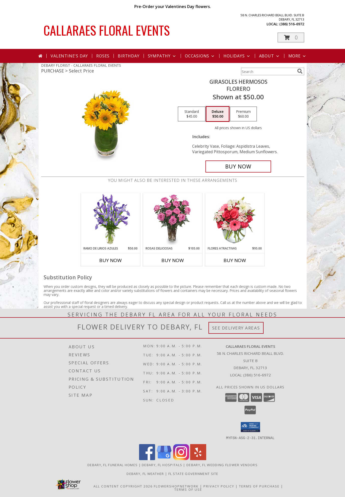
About (269, 56)
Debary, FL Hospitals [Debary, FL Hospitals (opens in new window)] (162, 464)
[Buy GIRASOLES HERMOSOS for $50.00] (238, 166)
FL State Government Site (193, 473)
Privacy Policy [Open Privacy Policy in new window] (218, 486)
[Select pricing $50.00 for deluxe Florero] (217, 114)
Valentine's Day (69, 56)
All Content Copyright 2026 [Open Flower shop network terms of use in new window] (123, 486)
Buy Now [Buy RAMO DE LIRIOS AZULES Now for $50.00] (110, 260)
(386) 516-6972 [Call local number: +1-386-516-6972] (291, 24)
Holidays (237, 56)
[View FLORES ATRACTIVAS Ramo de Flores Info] (235, 219)
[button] (291, 37)
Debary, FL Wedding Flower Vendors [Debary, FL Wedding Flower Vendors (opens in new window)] (222, 464)
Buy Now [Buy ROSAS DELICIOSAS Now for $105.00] (172, 260)
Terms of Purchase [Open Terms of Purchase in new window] (259, 486)
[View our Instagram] (181, 458)
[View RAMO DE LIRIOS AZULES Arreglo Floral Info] (110, 219)
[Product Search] (268, 71)
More (297, 56)
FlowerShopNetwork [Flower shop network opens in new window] (176, 486)
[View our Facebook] (147, 458)
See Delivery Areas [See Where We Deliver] (236, 328)
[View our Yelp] (198, 458)
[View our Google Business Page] (164, 458)
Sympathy (162, 56)
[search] (300, 71)
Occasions (200, 56)
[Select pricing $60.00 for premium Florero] (243, 114)
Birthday (128, 56)
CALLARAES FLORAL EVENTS (107, 30)
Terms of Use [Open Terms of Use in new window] (188, 489)
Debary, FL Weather (145, 473)
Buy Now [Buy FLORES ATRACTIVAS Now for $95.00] (234, 260)
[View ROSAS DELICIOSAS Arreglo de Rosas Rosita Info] (172, 219)
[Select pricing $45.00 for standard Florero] (191, 114)
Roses (102, 56)
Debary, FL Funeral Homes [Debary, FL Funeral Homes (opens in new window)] (112, 464)
